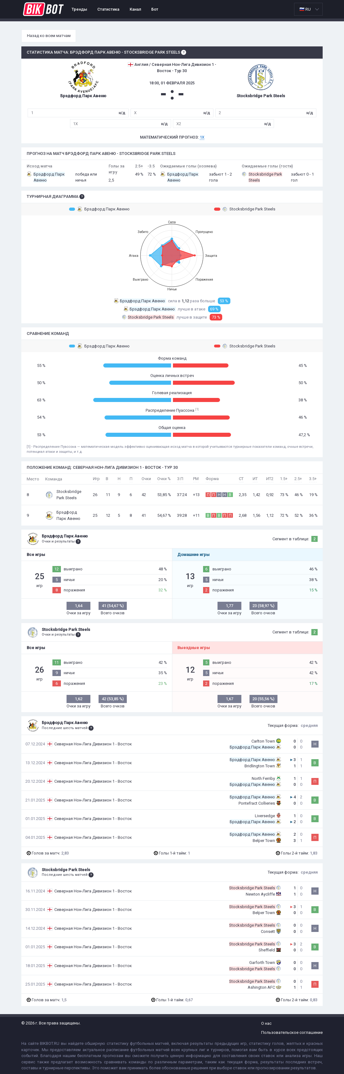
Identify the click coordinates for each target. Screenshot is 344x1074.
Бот (154, 9)
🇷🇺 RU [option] (305, 9)
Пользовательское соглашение (292, 1032)
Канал (135, 9)
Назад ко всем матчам (49, 35)
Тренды (79, 9)
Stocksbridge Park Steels (244, 209)
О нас (266, 1023)
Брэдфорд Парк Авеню (99, 209)
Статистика (108, 9)
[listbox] (308, 9)
